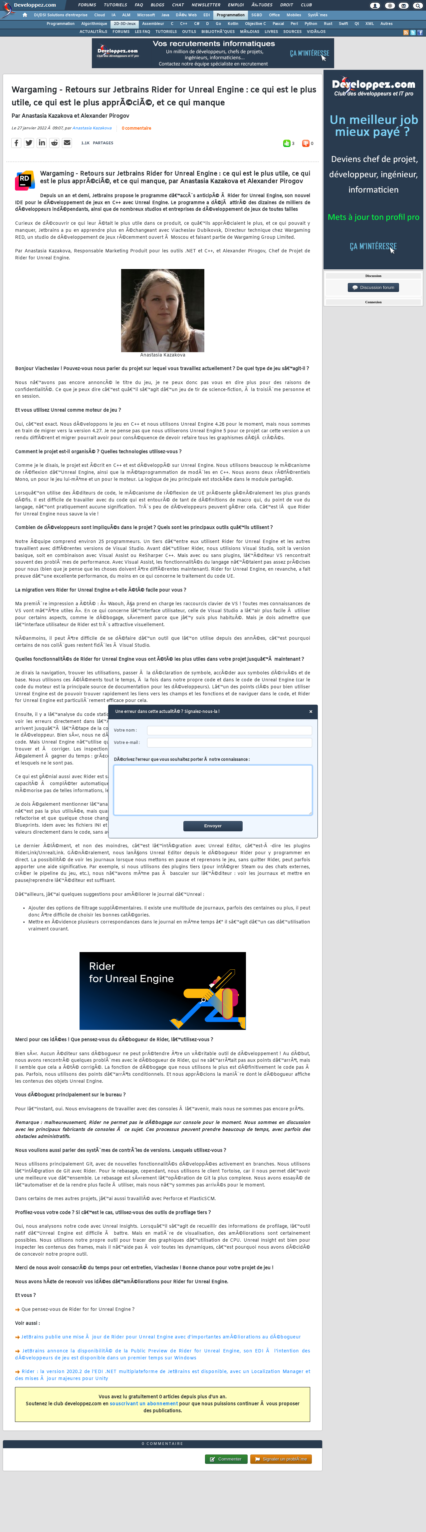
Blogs (157, 5)
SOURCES (292, 32)
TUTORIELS (166, 32)
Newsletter (206, 5)
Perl (294, 24)
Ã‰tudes (262, 5)
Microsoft (146, 15)
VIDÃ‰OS (316, 32)
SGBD (256, 15)
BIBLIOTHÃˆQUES (218, 32)
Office (274, 15)
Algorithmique (94, 24)
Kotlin (233, 24)
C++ (183, 24)
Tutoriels (115, 5)
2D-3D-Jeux (124, 24)
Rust (328, 24)
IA (113, 15)
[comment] (213, 790)
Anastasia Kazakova (91, 128)
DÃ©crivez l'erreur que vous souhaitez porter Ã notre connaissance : (213, 786)
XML (369, 24)
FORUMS (120, 32)
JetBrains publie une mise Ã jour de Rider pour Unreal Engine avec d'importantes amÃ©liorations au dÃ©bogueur (161, 1337)
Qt (356, 24)
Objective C (255, 24)
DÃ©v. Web (186, 15)
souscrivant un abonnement (144, 1404)
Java (165, 15)
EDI (206, 15)
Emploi (235, 5)
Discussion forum (373, 287)
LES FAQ (142, 32)
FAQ (138, 5)
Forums (87, 5)
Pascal (278, 24)
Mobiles (294, 15)
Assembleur (153, 24)
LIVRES (271, 32)
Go (218, 24)
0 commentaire (136, 128)
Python (311, 24)
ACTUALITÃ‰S (93, 32)
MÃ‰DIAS (249, 32)
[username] (230, 731)
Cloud (99, 15)
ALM (126, 15)
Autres (386, 24)
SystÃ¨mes (317, 15)
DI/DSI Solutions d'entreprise (61, 15)
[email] (230, 743)
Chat (177, 5)
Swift (343, 24)
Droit (287, 5)
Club (306, 5)
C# (196, 24)
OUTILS (189, 32)
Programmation (231, 15)
